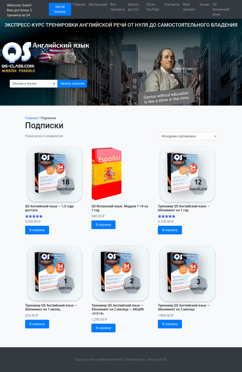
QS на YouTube (152, 6)
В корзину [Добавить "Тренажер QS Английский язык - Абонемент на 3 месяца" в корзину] (170, 324)
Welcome (14, 5)
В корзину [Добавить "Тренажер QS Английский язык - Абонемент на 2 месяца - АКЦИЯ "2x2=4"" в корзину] (103, 328)
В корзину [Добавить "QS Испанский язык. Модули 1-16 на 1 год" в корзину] (103, 225)
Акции (204, 4)
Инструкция (98, 4)
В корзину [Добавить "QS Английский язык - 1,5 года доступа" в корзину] (37, 230)
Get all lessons (60, 9)
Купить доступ (133, 6)
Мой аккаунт (189, 6)
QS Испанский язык (220, 9)
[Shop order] (187, 136)
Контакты (172, 4)
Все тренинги (117, 6)
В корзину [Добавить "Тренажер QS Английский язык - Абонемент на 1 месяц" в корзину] (37, 324)
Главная (79, 4)
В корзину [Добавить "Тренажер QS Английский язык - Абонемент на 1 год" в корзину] (170, 230)
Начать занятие (72, 84)
